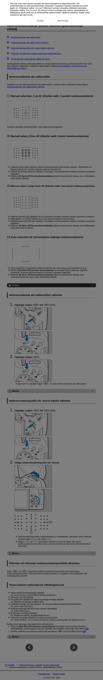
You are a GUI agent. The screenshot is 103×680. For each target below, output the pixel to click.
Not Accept (31, 10)
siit (16, 8)
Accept (39, 8)
